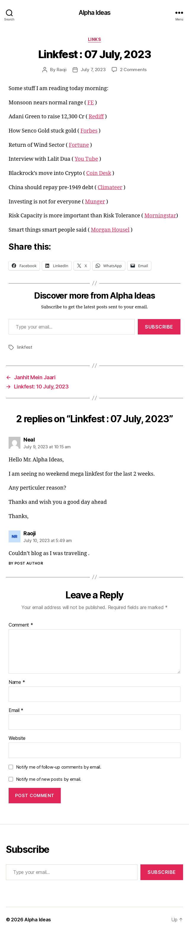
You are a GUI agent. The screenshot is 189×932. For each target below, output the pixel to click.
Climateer (109, 187)
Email (16, 710)
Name (17, 682)
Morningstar (160, 215)
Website (17, 738)
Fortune (79, 145)
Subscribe (159, 327)
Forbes (89, 131)
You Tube (86, 159)
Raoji (62, 69)
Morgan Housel (110, 230)
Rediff (96, 116)
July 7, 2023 (93, 69)
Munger (95, 201)
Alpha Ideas (94, 12)
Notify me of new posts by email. (48, 779)
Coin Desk (98, 173)
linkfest (24, 347)
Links (94, 39)
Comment (21, 625)
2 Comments (133, 69)
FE (90, 102)
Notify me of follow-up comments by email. (58, 767)
